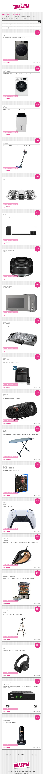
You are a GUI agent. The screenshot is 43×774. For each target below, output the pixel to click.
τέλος (35, 745)
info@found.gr (28, 765)
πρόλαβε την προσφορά (10, 60)
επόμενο (32, 745)
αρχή (7, 745)
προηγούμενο (10, 745)
